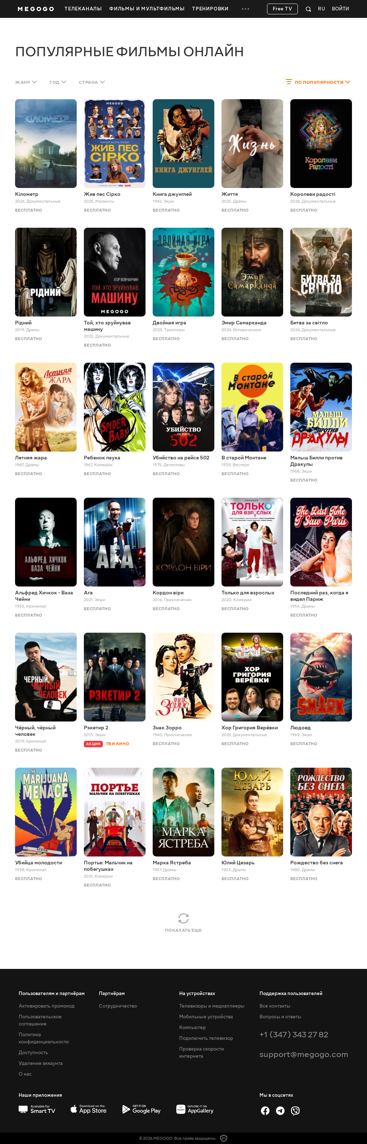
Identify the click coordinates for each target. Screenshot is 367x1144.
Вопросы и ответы (280, 1017)
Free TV (282, 9)
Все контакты (274, 1006)
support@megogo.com (303, 1054)
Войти (340, 9)
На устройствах (197, 993)
